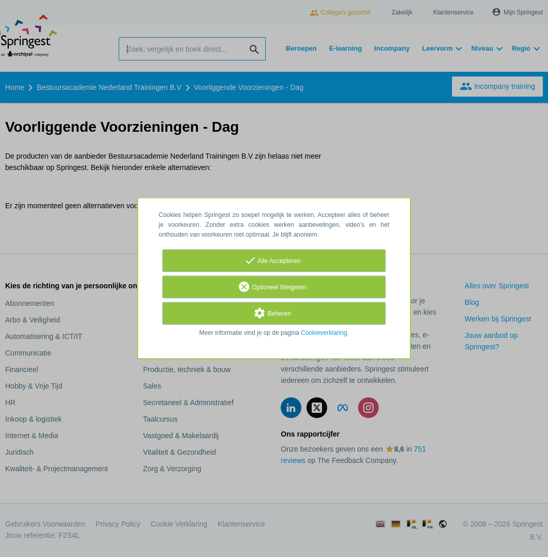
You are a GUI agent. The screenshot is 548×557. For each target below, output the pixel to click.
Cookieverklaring (324, 333)
